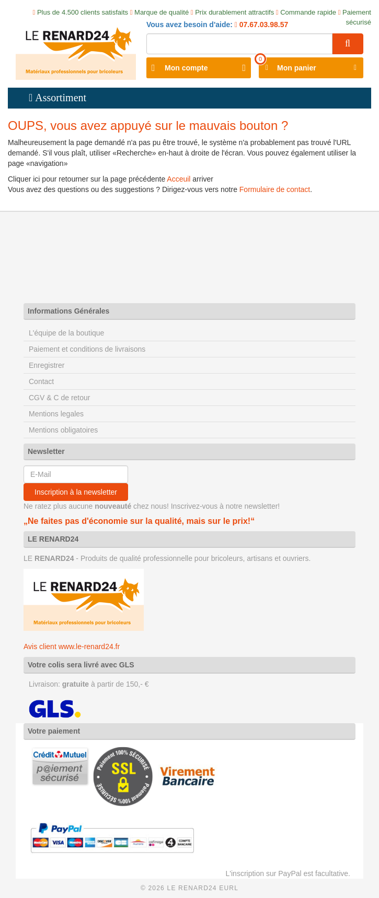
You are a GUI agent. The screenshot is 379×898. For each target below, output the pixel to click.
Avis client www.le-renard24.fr (72, 646)
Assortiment (60, 97)
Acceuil (178, 179)
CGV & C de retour (59, 397)
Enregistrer (46, 365)
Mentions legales (56, 414)
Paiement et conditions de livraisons (87, 349)
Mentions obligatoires (63, 430)
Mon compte (186, 68)
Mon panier (296, 68)
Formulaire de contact (274, 189)
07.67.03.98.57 (262, 24)
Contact (41, 381)
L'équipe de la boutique (66, 333)
